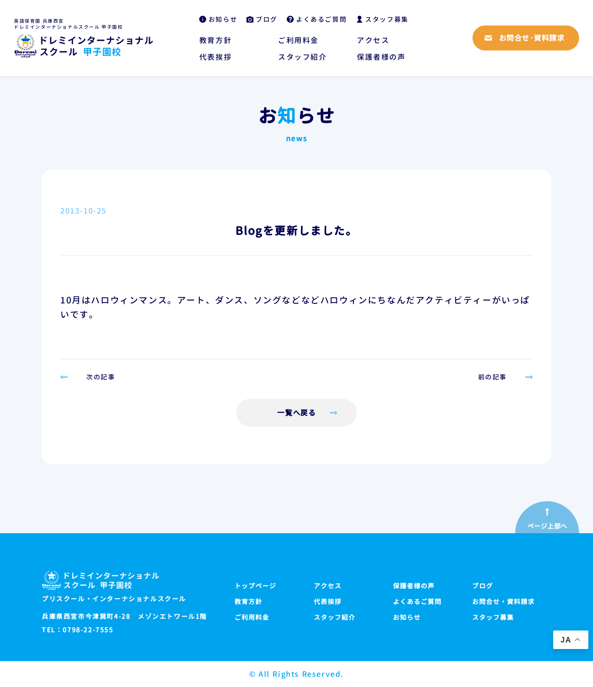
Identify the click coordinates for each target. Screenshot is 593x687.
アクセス (373, 40)
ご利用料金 (298, 40)
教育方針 (215, 40)
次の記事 (100, 377)
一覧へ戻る (296, 413)
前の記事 (492, 377)
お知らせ (222, 19)
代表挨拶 (215, 57)
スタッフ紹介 (302, 57)
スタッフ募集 (387, 19)
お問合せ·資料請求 (531, 38)
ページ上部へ (547, 526)
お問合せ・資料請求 (503, 601)
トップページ (255, 585)
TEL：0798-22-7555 (78, 630)
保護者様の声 (381, 57)
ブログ (267, 19)
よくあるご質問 (321, 19)
